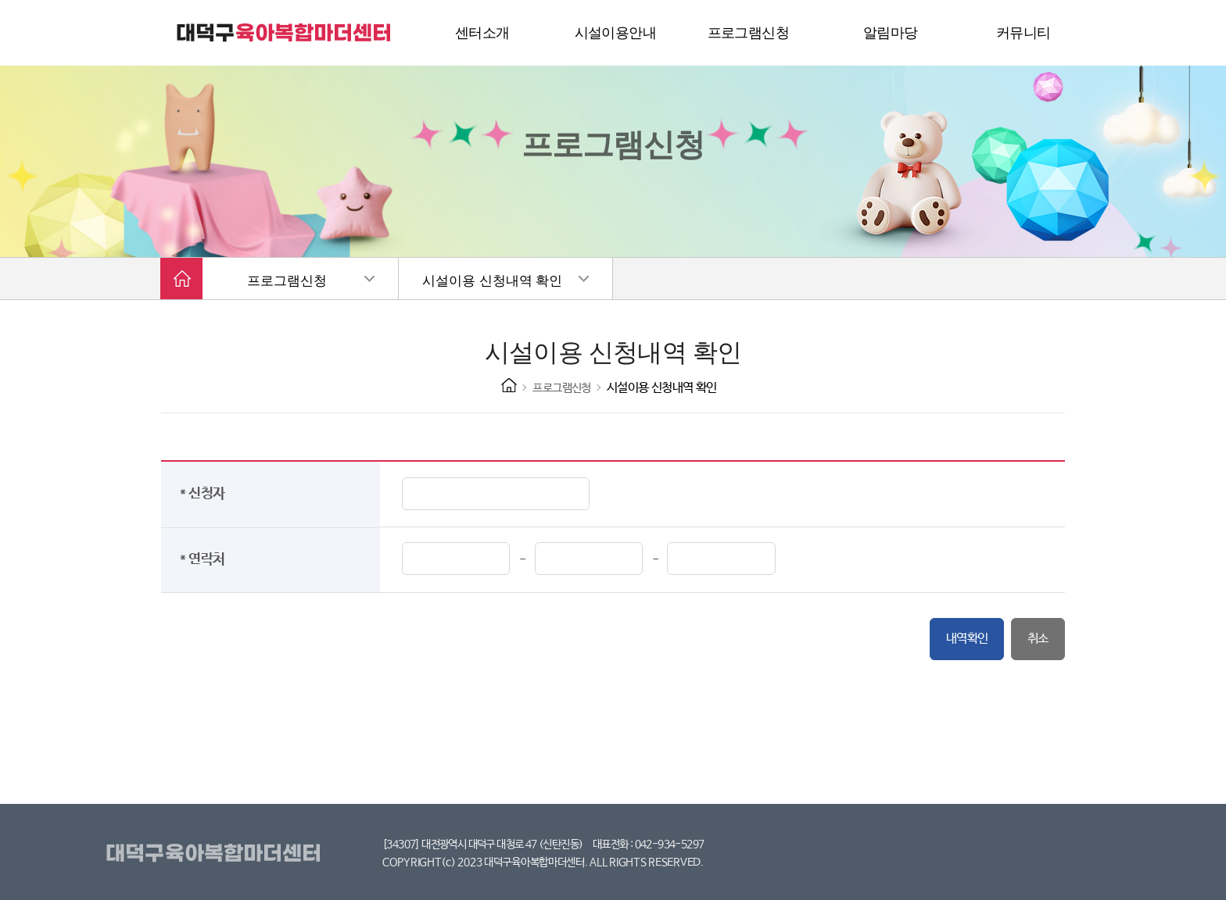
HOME (509, 385)
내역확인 (967, 638)
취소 (1038, 638)
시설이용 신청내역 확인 (492, 280)
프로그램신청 (287, 280)
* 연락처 (205, 559)
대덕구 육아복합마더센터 (284, 33)
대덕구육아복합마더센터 (216, 854)
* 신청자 (205, 494)
